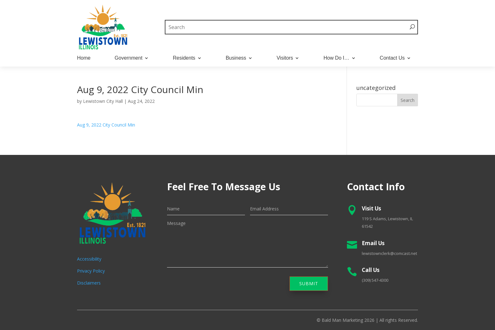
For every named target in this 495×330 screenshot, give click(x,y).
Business (236, 58)
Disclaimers (89, 283)
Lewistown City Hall (103, 101)
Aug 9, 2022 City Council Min (106, 125)
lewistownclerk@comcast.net (389, 253)
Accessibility (89, 259)
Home (84, 58)
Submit (308, 283)
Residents (184, 58)
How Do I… (336, 58)
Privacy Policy (91, 271)
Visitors (285, 58)
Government (128, 58)
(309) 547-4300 (375, 280)
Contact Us (392, 58)
